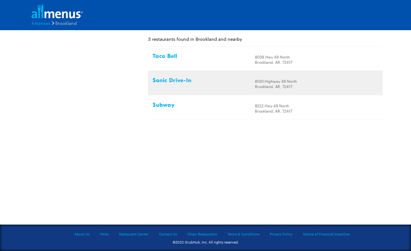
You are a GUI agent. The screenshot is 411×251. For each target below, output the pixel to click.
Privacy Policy (281, 233)
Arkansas (40, 23)
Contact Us (168, 233)
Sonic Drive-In (172, 80)
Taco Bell (165, 56)
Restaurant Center (133, 233)
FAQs (104, 233)
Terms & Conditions (243, 233)
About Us (82, 233)
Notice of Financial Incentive (326, 233)
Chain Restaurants (202, 233)
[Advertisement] (65, 129)
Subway (164, 105)
